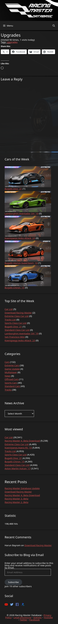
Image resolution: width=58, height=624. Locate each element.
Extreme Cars (12, 365)
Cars (7, 361)
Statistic (37, 617)
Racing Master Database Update (22, 488)
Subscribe (13, 582)
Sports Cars (11, 382)
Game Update (12, 368)
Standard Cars (12, 386)
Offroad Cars (12, 379)
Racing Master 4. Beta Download (22, 495)
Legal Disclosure (22, 617)
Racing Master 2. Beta (16, 502)
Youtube (48, 617)
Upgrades (12, 42)
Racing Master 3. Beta (16, 498)
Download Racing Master (18, 491)
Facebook (34, 619)
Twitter (23, 619)
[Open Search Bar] (53, 25)
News (8, 375)
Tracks (8, 389)
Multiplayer (11, 372)
